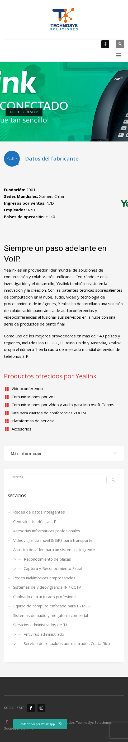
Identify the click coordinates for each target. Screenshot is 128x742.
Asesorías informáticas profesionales (46, 530)
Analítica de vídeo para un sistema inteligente (54, 549)
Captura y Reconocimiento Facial (53, 568)
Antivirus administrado (44, 634)
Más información (26, 453)
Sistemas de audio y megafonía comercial (50, 615)
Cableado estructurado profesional (44, 596)
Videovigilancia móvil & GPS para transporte (53, 540)
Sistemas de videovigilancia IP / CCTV (47, 587)
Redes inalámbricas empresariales (44, 577)
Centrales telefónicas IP (34, 521)
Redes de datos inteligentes (39, 512)
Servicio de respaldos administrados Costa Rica (67, 643)
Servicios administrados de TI (40, 624)
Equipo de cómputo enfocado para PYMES (51, 605)
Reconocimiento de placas (47, 559)
